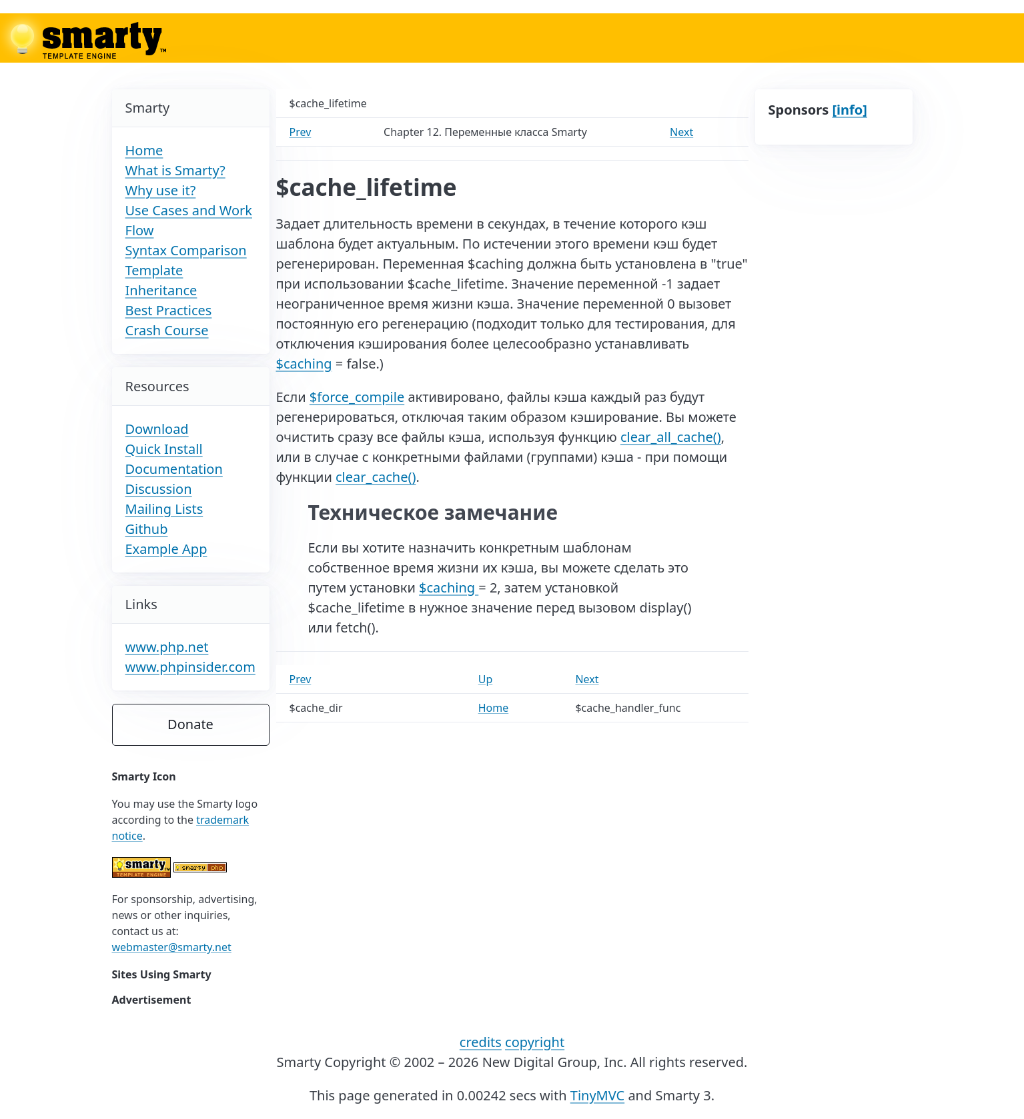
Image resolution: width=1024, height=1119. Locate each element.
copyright (534, 1042)
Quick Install (164, 449)
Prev (301, 132)
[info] (849, 110)
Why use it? (160, 190)
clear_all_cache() (670, 437)
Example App (166, 549)
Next (681, 132)
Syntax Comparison (186, 250)
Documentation (174, 469)
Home (144, 150)
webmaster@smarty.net (171, 947)
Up (485, 679)
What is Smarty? (175, 170)
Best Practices (168, 310)
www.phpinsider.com (190, 667)
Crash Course (167, 330)
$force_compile (357, 397)
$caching (304, 364)
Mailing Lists (164, 509)
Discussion (158, 489)
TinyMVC (597, 1095)
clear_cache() (376, 477)
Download (157, 429)
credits (481, 1042)
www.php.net (167, 647)
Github (146, 529)
